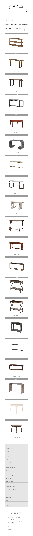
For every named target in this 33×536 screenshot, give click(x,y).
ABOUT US (9, 526)
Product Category (8, 28)
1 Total (18, 440)
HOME (9, 524)
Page (14, 440)
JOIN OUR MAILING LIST (12, 528)
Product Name (18, 28)
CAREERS (9, 529)
